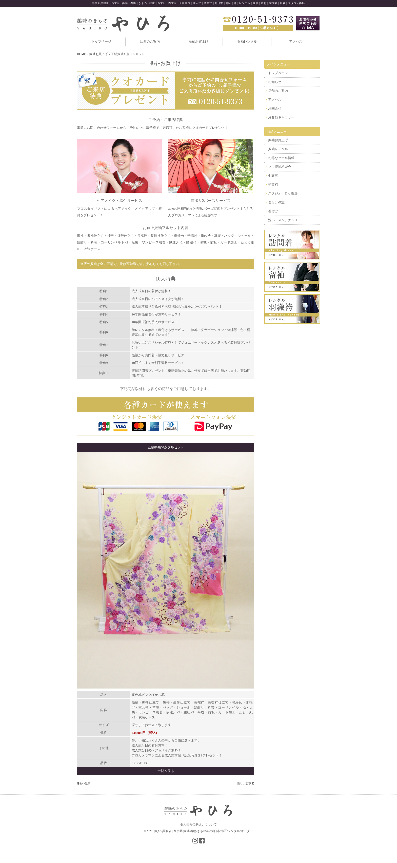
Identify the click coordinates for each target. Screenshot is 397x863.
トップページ (101, 41)
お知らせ (274, 82)
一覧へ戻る (165, 771)
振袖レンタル (247, 41)
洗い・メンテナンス (283, 220)
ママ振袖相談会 (279, 167)
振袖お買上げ (198, 41)
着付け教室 (276, 202)
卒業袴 (273, 184)
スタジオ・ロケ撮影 (283, 193)
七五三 (273, 176)
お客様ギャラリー (281, 117)
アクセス (295, 41)
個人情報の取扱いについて (198, 824)
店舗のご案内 (150, 41)
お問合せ (274, 108)
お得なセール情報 (281, 158)
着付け (273, 211)
